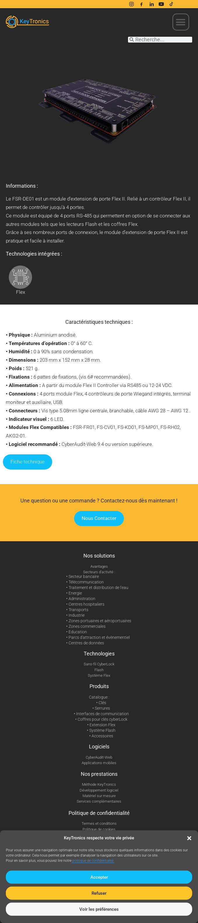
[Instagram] (131, 4)
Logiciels (99, 746)
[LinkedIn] (151, 4)
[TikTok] (171, 4)
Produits (99, 686)
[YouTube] (161, 4)
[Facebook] (141, 4)
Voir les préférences (99, 909)
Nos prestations (99, 774)
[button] (189, 838)
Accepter (99, 877)
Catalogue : (99, 697)
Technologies (99, 654)
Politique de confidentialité (99, 813)
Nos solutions (99, 556)
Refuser (99, 893)
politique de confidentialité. (92, 861)
